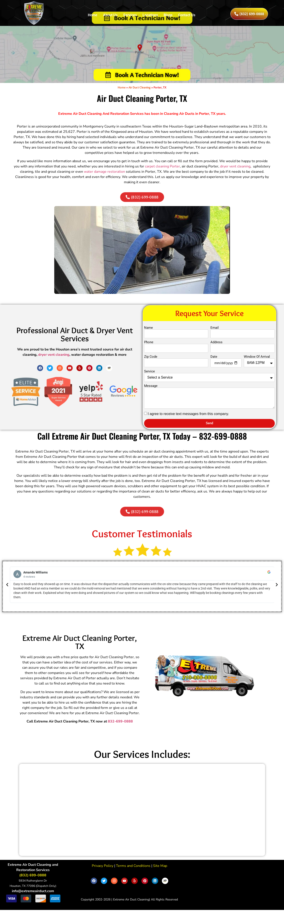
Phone (148, 343)
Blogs (168, 15)
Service (149, 372)
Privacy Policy (102, 866)
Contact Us (186, 15)
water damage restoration (104, 172)
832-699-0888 (120, 722)
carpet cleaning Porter (162, 167)
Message (150, 387)
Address (216, 343)
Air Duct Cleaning (139, 88)
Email (214, 329)
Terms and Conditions (132, 866)
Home (92, 15)
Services (130, 15)
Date (213, 357)
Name (148, 329)
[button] (7, 586)
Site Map (159, 866)
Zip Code (150, 357)
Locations (150, 15)
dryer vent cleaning (235, 167)
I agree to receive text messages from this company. (188, 415)
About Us (110, 15)
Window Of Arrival (257, 357)
